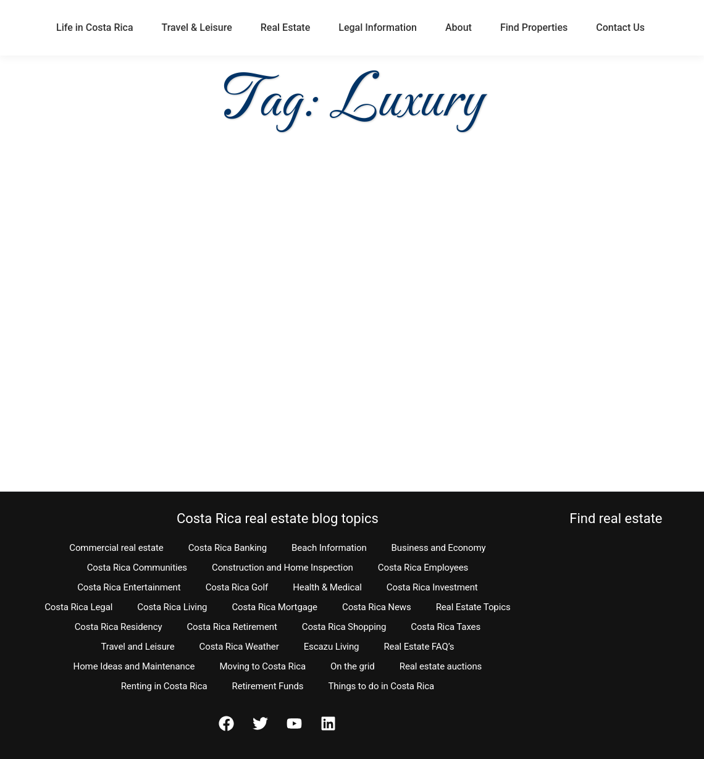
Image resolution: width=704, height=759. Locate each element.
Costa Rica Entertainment (129, 587)
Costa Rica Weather (239, 646)
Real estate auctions (441, 666)
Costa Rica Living (172, 607)
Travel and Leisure (137, 646)
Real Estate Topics (473, 607)
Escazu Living (331, 646)
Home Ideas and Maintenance (134, 666)
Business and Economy (439, 547)
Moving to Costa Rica (262, 666)
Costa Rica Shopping (344, 626)
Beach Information (329, 547)
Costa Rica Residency (118, 626)
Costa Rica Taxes (445, 626)
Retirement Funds (267, 686)
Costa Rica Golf (237, 587)
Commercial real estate (116, 547)
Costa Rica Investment (432, 587)
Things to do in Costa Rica (381, 686)
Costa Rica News (376, 607)
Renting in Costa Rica (164, 686)
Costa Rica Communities (137, 567)
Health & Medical (327, 587)
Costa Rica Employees (423, 567)
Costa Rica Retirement (231, 626)
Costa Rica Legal (78, 607)
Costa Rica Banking (227, 547)
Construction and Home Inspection (282, 567)
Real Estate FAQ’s (418, 646)
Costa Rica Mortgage (274, 607)
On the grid (352, 666)
